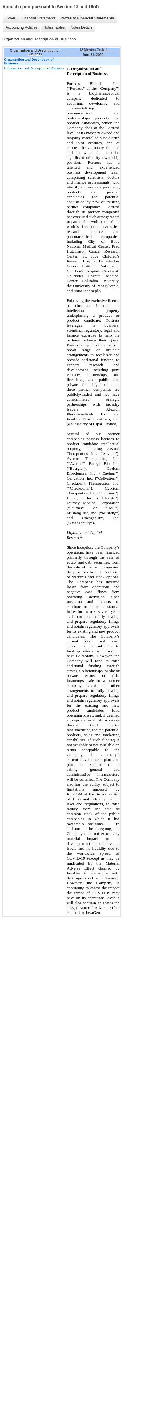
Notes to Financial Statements (87, 18)
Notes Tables (54, 27)
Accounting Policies (21, 27)
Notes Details (81, 27)
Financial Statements (38, 18)
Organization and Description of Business (34, 68)
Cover (10, 18)
